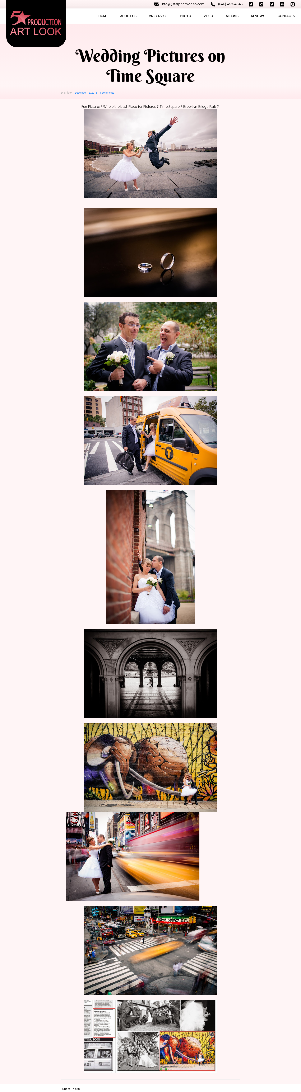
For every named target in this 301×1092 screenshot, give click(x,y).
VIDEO (208, 16)
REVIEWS (258, 16)
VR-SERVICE (158, 16)
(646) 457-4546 (226, 4)
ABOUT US (128, 16)
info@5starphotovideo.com (179, 4)
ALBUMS (232, 16)
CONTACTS (286, 16)
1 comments (107, 92)
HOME (103, 16)
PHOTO (185, 16)
